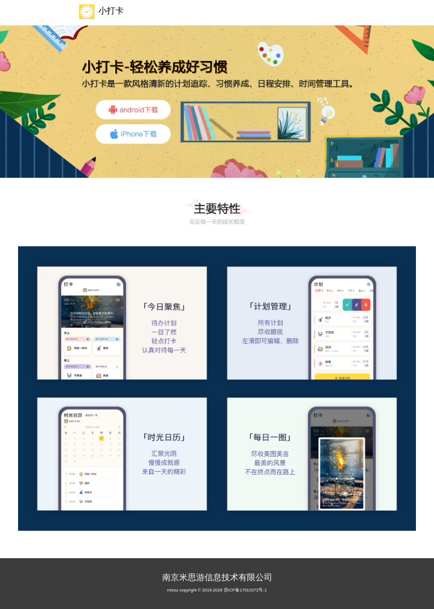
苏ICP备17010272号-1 (245, 590)
